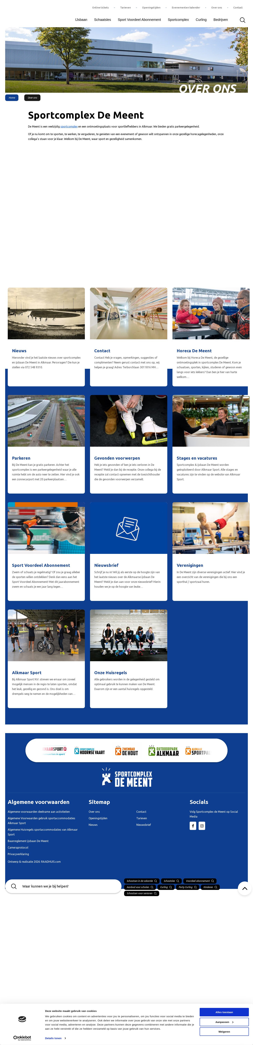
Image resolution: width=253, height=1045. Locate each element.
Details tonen (53, 1038)
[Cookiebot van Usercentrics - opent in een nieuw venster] (22, 1038)
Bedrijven (221, 20)
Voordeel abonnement (198, 881)
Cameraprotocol (18, 847)
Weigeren (224, 1031)
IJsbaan (81, 20)
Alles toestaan (224, 1012)
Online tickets (100, 7)
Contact (238, 7)
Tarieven (125, 7)
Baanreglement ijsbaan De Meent (28, 841)
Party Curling (185, 887)
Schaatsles (102, 20)
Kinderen (208, 887)
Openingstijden (151, 7)
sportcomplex (69, 126)
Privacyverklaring (18, 854)
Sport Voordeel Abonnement (139, 20)
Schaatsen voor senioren (139, 893)
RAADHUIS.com (51, 861)
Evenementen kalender (186, 7)
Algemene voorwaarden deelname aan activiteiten (39, 811)
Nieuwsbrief (143, 824)
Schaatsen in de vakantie (140, 881)
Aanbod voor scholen (138, 887)
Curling (201, 20)
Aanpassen (224, 1021)
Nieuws (93, 824)
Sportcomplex (178, 20)
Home (12, 97)
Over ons (216, 7)
